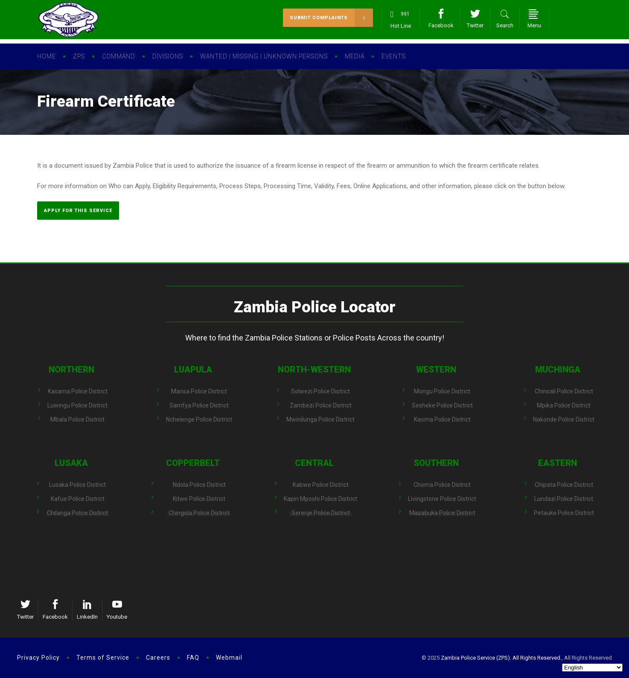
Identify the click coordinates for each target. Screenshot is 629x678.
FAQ (193, 657)
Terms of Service (102, 657)
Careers (158, 657)
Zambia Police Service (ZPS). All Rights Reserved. (501, 658)
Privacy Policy (38, 657)
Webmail (229, 657)
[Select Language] (592, 667)
